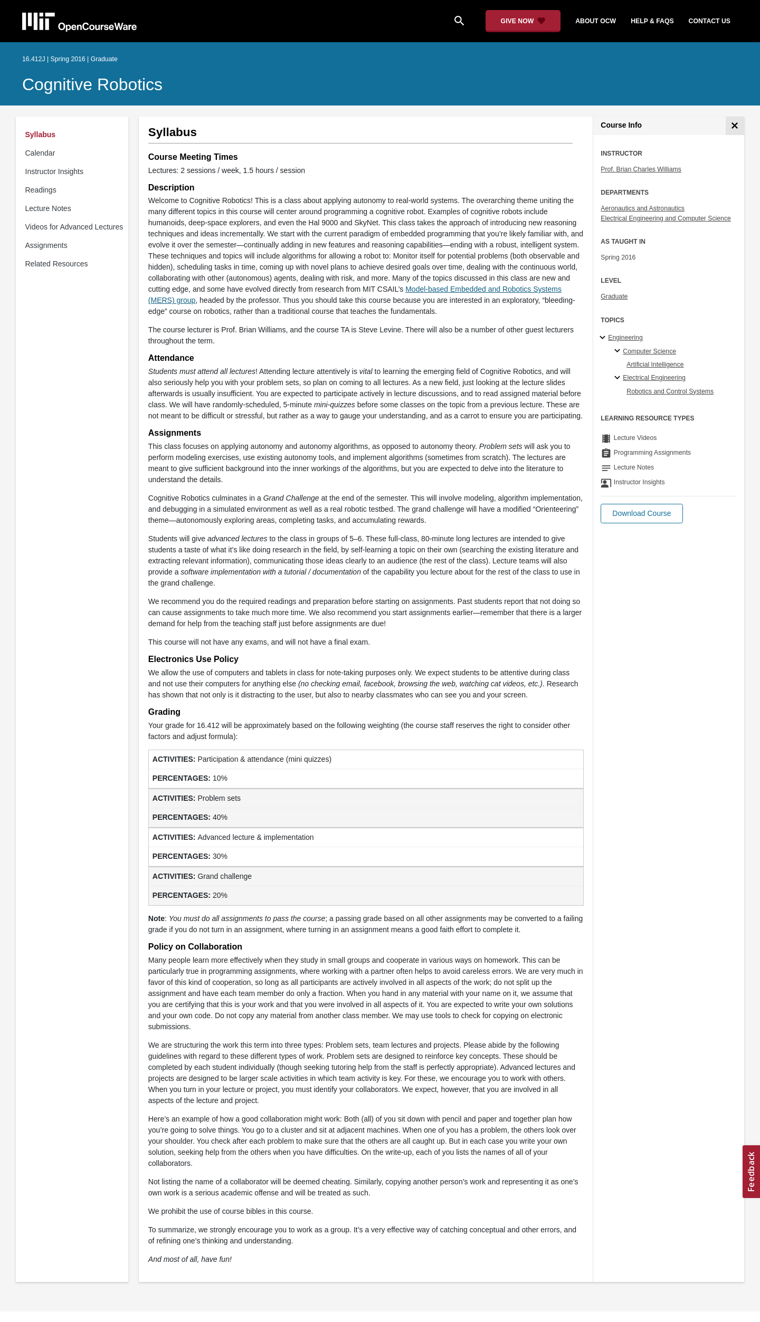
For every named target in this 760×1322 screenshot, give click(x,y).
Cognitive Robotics (92, 84)
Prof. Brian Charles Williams (641, 169)
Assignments (46, 245)
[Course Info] (735, 126)
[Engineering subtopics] (604, 338)
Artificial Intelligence (654, 364)
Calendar (40, 153)
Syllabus (40, 134)
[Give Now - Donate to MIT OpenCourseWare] (523, 21)
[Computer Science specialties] (619, 351)
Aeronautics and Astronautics (643, 208)
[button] (641, 513)
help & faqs (652, 21)
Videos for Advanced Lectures (74, 227)
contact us (709, 21)
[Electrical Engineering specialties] (619, 378)
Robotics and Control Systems (670, 391)
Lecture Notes (48, 208)
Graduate (614, 296)
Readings (40, 190)
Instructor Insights (54, 171)
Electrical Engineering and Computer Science (666, 218)
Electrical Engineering (654, 377)
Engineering (625, 337)
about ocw (595, 21)
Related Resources (56, 264)
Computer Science (649, 351)
